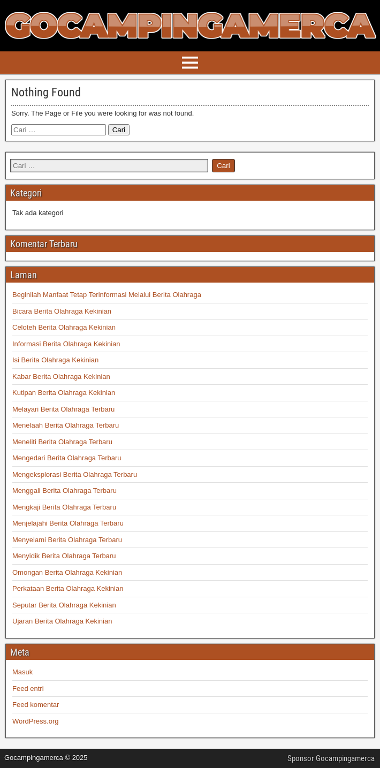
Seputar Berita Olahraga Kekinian (64, 605)
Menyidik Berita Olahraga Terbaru (64, 556)
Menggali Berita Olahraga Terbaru (64, 490)
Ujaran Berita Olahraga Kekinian (62, 621)
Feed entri (28, 689)
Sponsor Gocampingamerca (331, 758)
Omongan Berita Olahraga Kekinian (67, 572)
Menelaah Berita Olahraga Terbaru (65, 425)
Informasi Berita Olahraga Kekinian (66, 344)
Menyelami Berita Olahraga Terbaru (67, 540)
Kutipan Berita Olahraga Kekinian (63, 393)
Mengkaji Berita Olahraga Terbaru (64, 507)
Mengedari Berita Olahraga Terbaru (66, 458)
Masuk (22, 672)
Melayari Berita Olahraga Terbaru (63, 409)
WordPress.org (35, 721)
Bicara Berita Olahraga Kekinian (61, 311)
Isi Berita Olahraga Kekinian (55, 360)
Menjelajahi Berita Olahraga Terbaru (68, 523)
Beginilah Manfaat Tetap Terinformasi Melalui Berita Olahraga (106, 295)
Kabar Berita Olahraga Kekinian (61, 376)
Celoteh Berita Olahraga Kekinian (64, 327)
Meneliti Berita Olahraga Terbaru (62, 442)
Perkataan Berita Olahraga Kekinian (67, 588)
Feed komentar (35, 705)
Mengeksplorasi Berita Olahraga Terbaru (74, 474)
